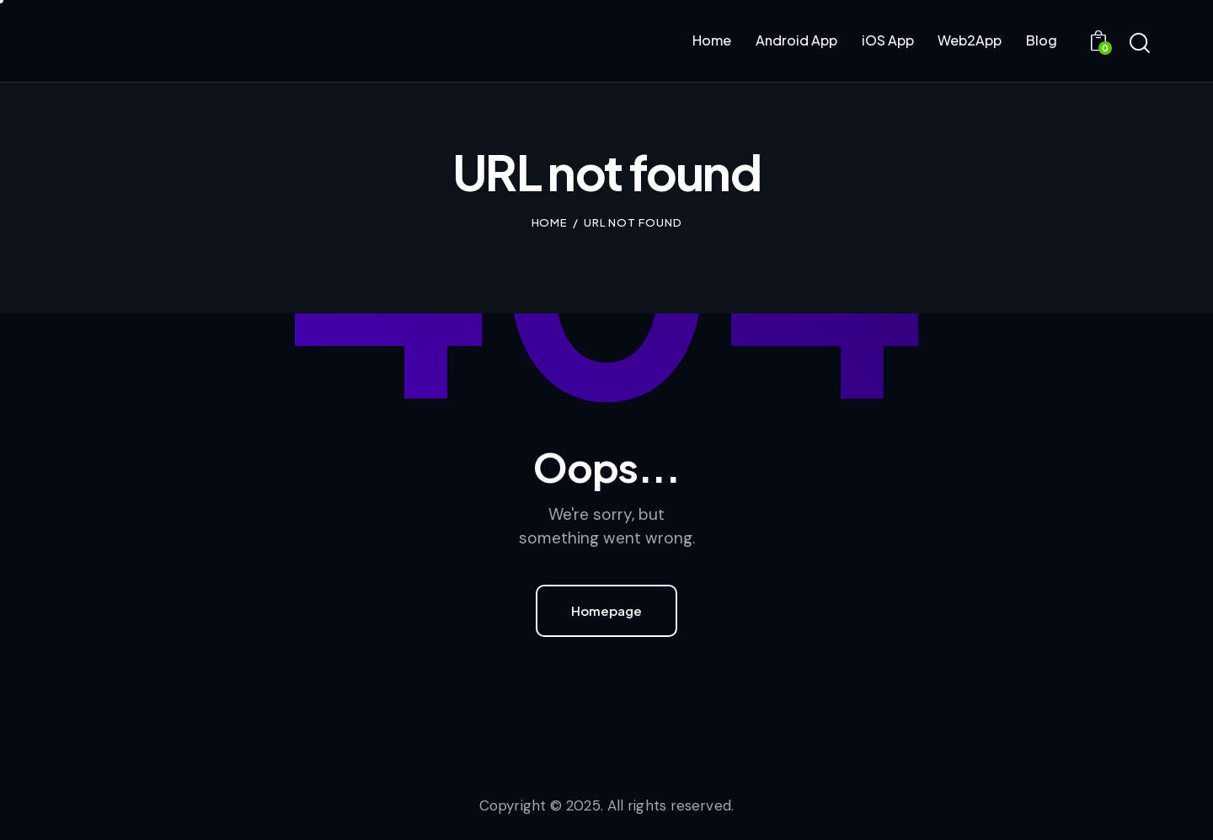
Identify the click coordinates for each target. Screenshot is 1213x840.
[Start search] (1140, 43)
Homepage (606, 610)
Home (550, 222)
